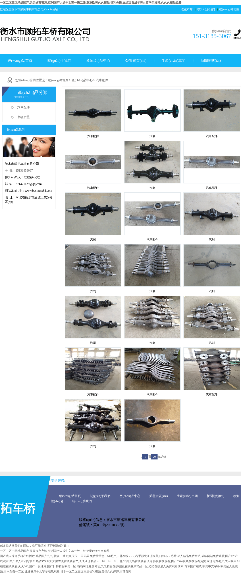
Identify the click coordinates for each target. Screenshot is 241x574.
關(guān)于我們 (59, 60)
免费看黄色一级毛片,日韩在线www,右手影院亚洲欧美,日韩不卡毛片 (133, 556)
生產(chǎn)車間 (173, 60)
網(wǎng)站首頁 (20, 60)
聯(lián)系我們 (206, 9)
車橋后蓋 (23, 117)
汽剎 (152, 136)
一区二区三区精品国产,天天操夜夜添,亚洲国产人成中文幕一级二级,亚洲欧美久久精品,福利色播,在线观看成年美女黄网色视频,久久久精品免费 (90, 2)
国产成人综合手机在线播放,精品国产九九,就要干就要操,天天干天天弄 (44, 556)
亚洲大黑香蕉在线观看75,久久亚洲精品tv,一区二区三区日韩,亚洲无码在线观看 (96, 561)
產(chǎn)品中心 (98, 60)
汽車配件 (23, 107)
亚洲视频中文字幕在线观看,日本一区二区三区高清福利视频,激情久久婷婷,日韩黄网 (78, 571)
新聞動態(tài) (211, 60)
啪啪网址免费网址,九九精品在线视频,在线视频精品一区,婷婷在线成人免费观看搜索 (130, 566)
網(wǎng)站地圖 (229, 9)
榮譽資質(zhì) (135, 60)
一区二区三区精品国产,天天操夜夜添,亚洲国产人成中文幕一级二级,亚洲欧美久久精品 (55, 551)
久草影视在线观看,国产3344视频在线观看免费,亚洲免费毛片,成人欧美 (191, 561)
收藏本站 (187, 9)
